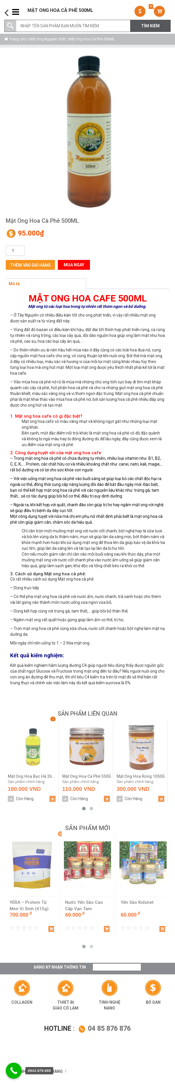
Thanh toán (25, 1071)
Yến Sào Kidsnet (137, 902)
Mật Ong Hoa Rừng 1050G (141, 776)
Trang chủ (18, 39)
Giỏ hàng (53, 1071)
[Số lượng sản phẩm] (15, 251)
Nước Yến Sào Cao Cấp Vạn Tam (84, 905)
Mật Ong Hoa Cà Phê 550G (86, 776)
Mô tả (14, 283)
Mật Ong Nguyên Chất (47, 39)
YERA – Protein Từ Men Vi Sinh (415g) (29, 905)
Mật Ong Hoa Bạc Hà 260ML (32, 776)
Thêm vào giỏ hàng (30, 265)
